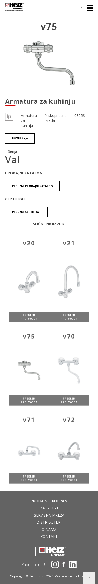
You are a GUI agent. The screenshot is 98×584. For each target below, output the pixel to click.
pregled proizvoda (29, 321)
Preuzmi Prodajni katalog (32, 186)
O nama (49, 529)
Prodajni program (49, 500)
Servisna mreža (49, 515)
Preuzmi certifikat (26, 212)
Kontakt (49, 536)
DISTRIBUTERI (49, 522)
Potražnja (20, 139)
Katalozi (49, 507)
